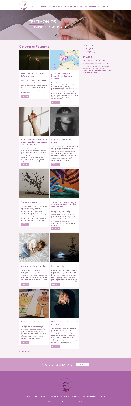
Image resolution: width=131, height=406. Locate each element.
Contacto (105, 6)
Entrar (82, 365)
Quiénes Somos (44, 6)
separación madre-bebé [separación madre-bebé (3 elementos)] (92, 70)
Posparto (88, 51)
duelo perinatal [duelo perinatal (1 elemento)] (107, 60)
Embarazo (88, 48)
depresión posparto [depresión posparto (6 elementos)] (93, 60)
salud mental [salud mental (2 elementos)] (96, 68)
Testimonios (57, 6)
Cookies (81, 401)
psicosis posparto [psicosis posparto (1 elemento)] (102, 66)
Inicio (34, 6)
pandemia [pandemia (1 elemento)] (100, 63)
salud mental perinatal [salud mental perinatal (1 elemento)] (104, 68)
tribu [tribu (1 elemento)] (84, 72)
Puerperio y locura (29, 202)
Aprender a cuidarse (30, 322)
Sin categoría (89, 52)
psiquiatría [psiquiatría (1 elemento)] (108, 66)
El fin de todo (57, 266)
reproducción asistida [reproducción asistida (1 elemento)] (87, 68)
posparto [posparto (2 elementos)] (96, 66)
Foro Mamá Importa (92, 6)
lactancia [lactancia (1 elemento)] (96, 63)
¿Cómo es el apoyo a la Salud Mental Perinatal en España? (63, 76)
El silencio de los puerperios (33, 266)
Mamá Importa (56, 401)
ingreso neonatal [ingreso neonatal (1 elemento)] (90, 63)
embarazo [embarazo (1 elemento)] (85, 63)
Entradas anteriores (25, 351)
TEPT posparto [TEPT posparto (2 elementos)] (106, 70)
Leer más (25, 96)
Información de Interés (73, 6)
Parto (87, 49)
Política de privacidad (66, 401)
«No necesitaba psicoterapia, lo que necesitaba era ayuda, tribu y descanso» (34, 142)
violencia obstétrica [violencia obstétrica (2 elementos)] (91, 72)
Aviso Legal (75, 401)
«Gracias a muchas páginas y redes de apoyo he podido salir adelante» (64, 204)
